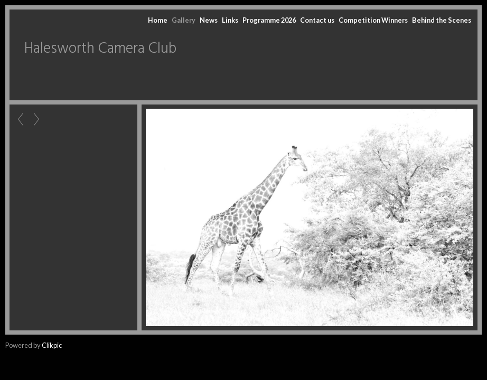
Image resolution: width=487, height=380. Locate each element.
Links (230, 20)
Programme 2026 (269, 20)
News (209, 20)
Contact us (317, 20)
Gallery (183, 20)
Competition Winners (373, 20)
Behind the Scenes (441, 20)
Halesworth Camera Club (100, 49)
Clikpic (52, 345)
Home (157, 20)
